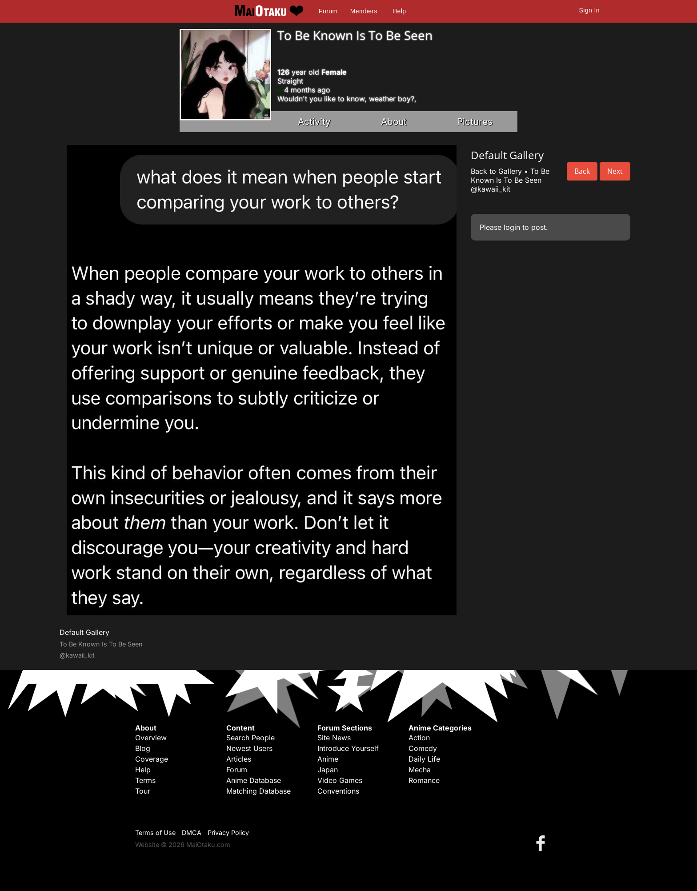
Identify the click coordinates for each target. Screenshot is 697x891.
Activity (314, 121)
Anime (327, 759)
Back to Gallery (496, 171)
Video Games (339, 780)
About (394, 121)
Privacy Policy (228, 832)
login (512, 227)
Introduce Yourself (348, 748)
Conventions (338, 791)
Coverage (151, 759)
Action (419, 737)
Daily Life (424, 759)
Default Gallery (84, 632)
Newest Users (249, 748)
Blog (142, 748)
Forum (328, 11)
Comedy (423, 748)
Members (363, 11)
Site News (334, 737)
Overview (151, 737)
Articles (238, 759)
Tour (142, 791)
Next (615, 171)
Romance (424, 780)
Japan (327, 769)
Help (399, 11)
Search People (250, 737)
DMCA (191, 832)
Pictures (475, 121)
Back (582, 171)
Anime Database (253, 780)
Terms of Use (155, 832)
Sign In (589, 10)
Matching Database (258, 791)
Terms (145, 780)
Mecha (420, 769)
